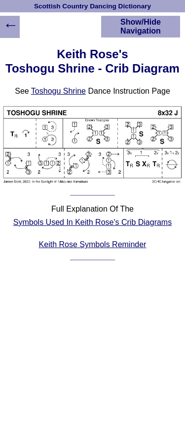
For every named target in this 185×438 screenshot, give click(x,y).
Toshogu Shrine (58, 91)
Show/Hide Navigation (140, 26)
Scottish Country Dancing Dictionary (92, 6)
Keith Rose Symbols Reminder (93, 244)
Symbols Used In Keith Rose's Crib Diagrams (92, 222)
